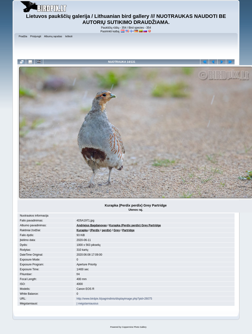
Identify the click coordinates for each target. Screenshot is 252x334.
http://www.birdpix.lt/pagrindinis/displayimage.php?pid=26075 (114, 298)
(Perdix (95, 230)
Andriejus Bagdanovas (92, 225)
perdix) (106, 230)
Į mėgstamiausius (87, 303)
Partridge (128, 230)
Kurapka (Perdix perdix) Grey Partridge (135, 225)
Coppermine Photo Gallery (134, 327)
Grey (117, 230)
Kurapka (82, 230)
